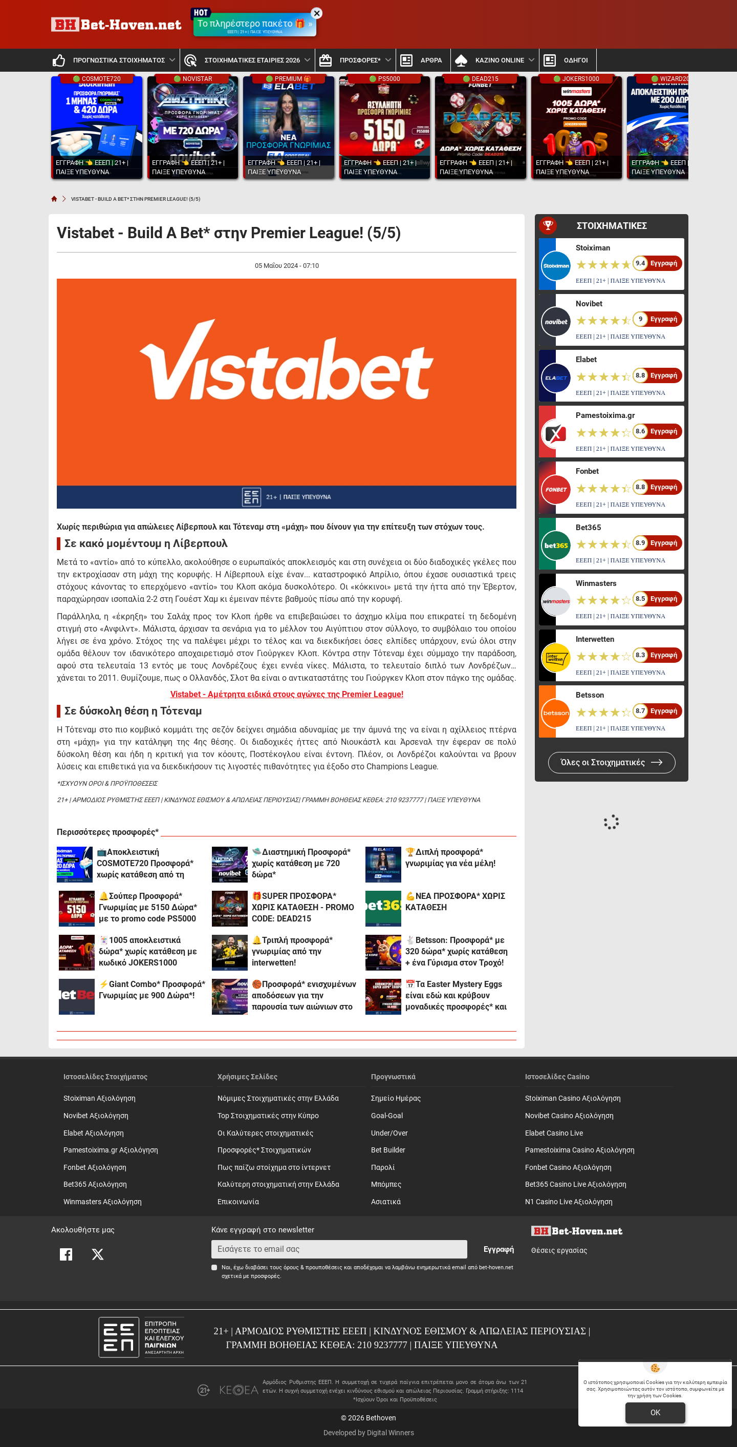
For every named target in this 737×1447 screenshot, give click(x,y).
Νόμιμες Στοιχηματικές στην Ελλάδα (278, 1098)
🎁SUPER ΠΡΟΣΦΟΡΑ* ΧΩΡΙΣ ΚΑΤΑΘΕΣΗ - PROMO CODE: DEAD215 (303, 907)
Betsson (590, 695)
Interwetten (595, 639)
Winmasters (596, 583)
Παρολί (383, 1167)
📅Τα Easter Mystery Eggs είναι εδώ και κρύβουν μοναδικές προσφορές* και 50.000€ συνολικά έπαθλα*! (456, 996)
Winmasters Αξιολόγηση (102, 1202)
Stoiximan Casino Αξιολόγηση (573, 1098)
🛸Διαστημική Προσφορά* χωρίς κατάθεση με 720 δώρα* (301, 863)
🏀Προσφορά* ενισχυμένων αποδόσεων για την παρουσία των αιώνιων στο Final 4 (304, 996)
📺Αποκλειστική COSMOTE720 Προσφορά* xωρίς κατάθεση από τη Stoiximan (145, 863)
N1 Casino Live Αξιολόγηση (569, 1202)
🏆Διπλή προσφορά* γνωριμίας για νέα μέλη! (450, 857)
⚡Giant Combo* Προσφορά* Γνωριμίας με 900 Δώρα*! (152, 989)
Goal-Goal (387, 1116)
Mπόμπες (386, 1184)
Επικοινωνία (238, 1202)
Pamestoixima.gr (605, 415)
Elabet (586, 359)
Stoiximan (593, 248)
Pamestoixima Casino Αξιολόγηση (580, 1150)
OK (655, 1412)
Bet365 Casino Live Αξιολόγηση (575, 1184)
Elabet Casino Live (554, 1133)
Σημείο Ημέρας (396, 1098)
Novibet (589, 303)
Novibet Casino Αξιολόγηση (569, 1116)
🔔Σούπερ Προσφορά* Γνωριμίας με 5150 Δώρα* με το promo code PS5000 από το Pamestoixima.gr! (148, 908)
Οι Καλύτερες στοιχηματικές (266, 1133)
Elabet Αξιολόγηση (93, 1133)
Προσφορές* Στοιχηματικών (264, 1150)
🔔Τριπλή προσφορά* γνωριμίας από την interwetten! (292, 951)
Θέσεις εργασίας (559, 1250)
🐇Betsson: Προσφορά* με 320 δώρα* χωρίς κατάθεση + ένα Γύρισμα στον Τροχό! (456, 951)
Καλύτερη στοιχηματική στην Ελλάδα (278, 1184)
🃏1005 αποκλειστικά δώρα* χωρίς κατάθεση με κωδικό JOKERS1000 (148, 951)
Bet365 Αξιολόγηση (95, 1184)
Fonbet (587, 471)
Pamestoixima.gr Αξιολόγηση (110, 1150)
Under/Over (389, 1133)
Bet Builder (388, 1150)
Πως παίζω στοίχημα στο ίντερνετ (274, 1167)
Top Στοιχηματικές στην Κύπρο (268, 1116)
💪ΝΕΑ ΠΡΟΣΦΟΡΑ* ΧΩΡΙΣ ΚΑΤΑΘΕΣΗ (455, 901)
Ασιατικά (386, 1202)
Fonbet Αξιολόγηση (94, 1167)
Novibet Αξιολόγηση (95, 1116)
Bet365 (588, 527)
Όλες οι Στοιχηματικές (612, 762)
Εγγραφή (499, 1249)
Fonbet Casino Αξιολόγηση (568, 1167)
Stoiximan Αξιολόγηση (99, 1098)
